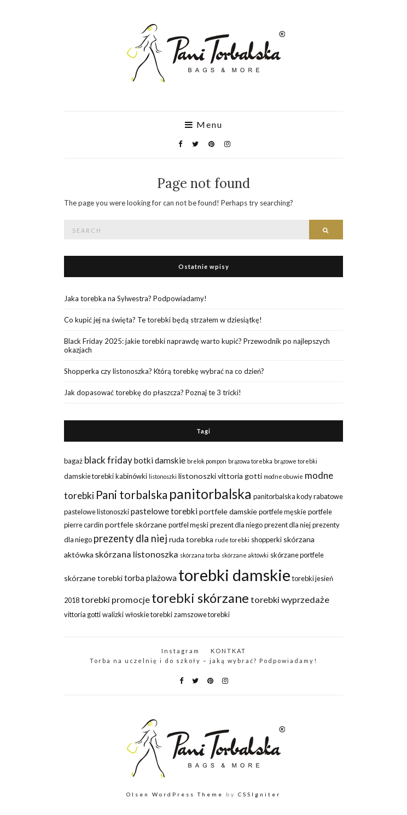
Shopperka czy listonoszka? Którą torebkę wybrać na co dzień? (164, 371)
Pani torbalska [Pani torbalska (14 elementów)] (131, 494)
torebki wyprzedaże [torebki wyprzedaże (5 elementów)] (290, 599)
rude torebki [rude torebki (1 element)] (232, 539)
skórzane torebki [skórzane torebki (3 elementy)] (93, 578)
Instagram (180, 650)
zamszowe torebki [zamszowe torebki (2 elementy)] (202, 614)
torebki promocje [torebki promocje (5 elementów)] (115, 599)
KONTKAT (228, 650)
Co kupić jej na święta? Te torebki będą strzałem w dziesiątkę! (163, 319)
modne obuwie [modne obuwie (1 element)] (283, 476)
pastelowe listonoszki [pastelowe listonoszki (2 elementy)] (96, 511)
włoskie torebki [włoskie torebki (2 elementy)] (148, 614)
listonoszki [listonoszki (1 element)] (163, 476)
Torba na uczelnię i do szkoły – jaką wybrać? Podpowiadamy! (203, 660)
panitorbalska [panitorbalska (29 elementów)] (210, 494)
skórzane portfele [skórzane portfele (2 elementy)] (297, 554)
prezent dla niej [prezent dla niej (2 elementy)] (287, 524)
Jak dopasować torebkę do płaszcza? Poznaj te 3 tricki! (152, 392)
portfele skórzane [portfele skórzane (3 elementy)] (136, 524)
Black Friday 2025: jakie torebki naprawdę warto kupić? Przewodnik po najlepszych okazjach (197, 345)
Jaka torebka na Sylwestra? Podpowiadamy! (135, 298)
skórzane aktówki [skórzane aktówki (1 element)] (245, 555)
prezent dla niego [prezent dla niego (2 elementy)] (236, 524)
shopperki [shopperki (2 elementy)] (266, 539)
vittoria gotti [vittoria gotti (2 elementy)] (82, 614)
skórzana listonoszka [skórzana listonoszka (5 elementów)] (136, 554)
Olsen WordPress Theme (174, 794)
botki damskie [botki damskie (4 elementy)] (159, 460)
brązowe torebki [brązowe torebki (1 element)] (295, 461)
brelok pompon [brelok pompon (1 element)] (206, 461)
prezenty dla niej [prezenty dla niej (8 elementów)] (130, 538)
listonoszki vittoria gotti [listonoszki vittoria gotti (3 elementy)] (220, 475)
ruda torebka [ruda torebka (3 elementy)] (191, 539)
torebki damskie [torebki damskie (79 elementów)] (234, 574)
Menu (204, 124)
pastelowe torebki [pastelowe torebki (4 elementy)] (164, 511)
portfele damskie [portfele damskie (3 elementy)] (228, 511)
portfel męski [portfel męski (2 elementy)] (188, 524)
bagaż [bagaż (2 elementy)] (73, 460)
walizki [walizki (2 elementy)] (113, 614)
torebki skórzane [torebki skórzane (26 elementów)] (200, 598)
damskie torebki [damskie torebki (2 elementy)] (89, 476)
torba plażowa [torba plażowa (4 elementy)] (150, 578)
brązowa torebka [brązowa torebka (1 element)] (250, 461)
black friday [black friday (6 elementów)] (108, 460)
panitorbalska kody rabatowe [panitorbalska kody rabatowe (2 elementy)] (298, 496)
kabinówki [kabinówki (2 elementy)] (131, 476)
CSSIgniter (259, 794)
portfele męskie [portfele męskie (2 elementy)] (282, 511)
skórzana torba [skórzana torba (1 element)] (200, 555)
